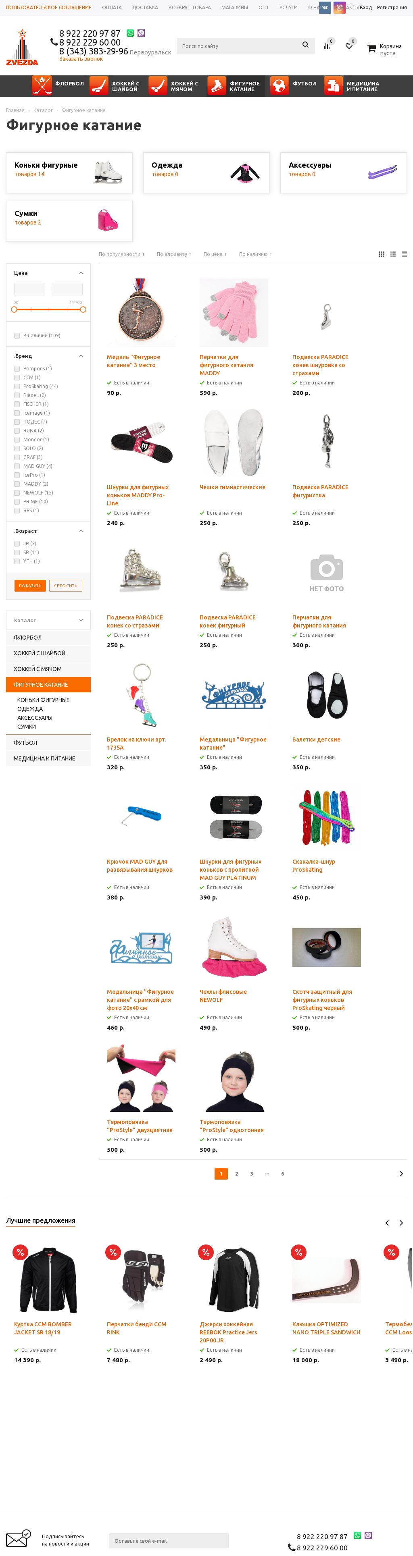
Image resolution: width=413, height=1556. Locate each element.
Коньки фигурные (43, 700)
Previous (387, 1223)
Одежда (30, 709)
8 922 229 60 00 (90, 42)
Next (401, 1223)
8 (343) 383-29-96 (93, 51)
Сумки (26, 726)
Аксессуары (34, 718)
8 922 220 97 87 (90, 33)
